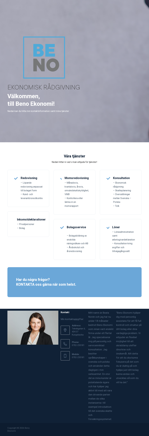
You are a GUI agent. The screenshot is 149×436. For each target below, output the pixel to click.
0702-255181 (78, 345)
